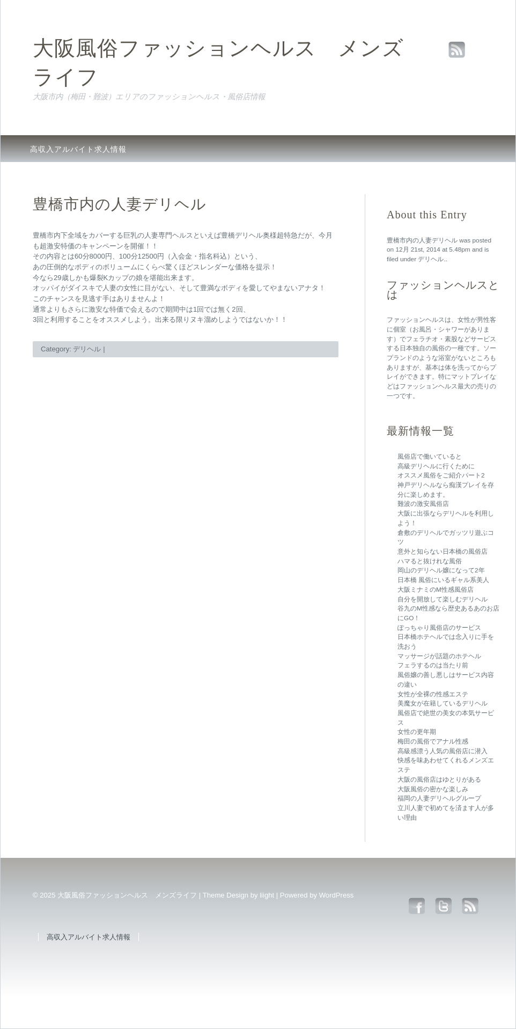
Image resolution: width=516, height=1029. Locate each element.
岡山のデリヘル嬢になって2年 (441, 570)
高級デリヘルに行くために (436, 466)
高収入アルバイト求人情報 (78, 149)
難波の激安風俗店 (423, 504)
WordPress (336, 895)
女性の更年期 (416, 732)
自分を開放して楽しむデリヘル (442, 599)
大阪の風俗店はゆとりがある (439, 779)
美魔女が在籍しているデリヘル (442, 703)
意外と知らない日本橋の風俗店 (442, 551)
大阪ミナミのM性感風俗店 (435, 589)
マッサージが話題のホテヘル (439, 656)
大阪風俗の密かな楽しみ (432, 789)
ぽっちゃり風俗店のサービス (439, 627)
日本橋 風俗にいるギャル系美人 (443, 580)
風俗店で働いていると (429, 456)
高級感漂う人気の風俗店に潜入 (442, 751)
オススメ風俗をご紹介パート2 (441, 475)
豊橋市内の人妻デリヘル (422, 240)
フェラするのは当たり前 (432, 665)
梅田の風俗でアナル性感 (432, 741)
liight (267, 895)
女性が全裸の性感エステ (432, 694)
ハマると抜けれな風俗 (429, 561)
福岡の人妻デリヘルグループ (439, 798)
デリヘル (431, 259)
